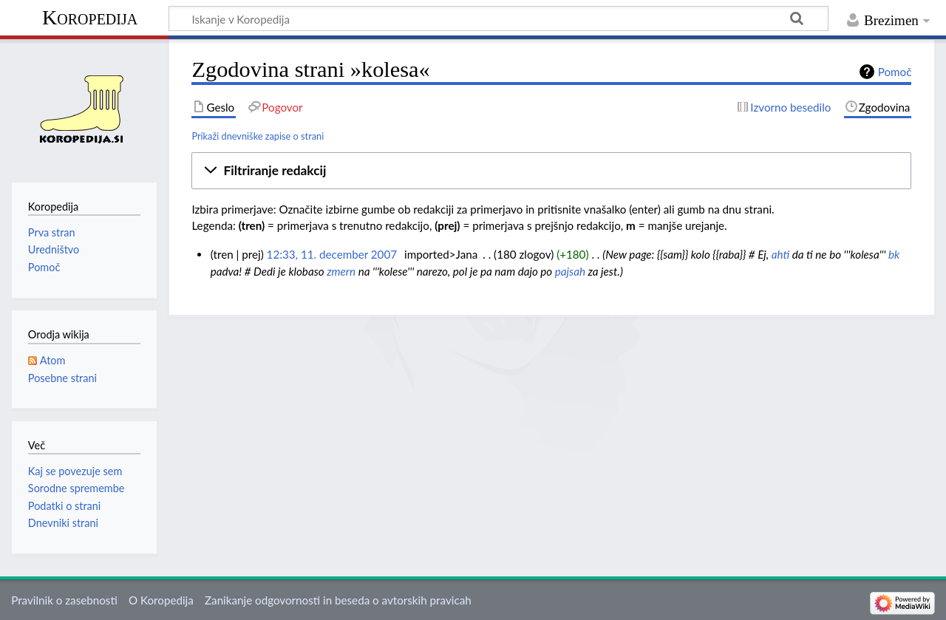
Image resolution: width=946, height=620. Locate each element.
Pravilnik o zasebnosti (64, 600)
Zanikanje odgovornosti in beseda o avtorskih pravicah (338, 600)
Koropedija (89, 17)
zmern (341, 271)
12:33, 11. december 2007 (332, 254)
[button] (551, 170)
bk (893, 254)
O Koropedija (161, 600)
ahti (780, 254)
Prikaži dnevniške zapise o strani (257, 136)
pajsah (570, 271)
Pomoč (895, 71)
